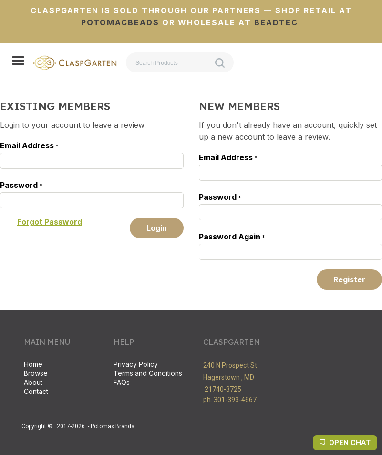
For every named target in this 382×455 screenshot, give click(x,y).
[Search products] (180, 62)
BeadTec (276, 22)
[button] (18, 61)
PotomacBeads (120, 22)
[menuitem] (57, 365)
